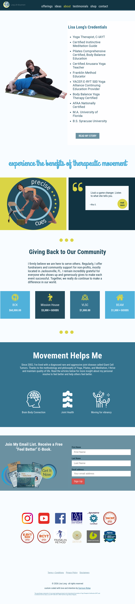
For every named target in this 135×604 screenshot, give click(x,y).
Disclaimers (84, 572)
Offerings (46, 6)
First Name (76, 447)
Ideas (58, 6)
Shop (93, 6)
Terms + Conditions (56, 572)
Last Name (76, 458)
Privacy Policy (72, 572)
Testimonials (80, 6)
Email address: (101, 472)
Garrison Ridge (84, 588)
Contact (103, 6)
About (67, 6)
